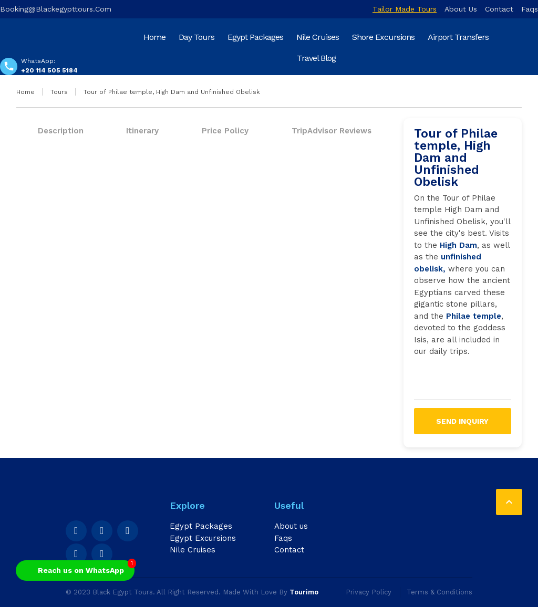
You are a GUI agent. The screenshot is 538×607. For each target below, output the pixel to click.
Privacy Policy (368, 592)
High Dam (458, 245)
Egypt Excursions (203, 538)
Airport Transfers (458, 37)
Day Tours (196, 37)
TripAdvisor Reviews (331, 130)
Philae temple (473, 316)
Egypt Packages (255, 37)
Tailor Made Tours (405, 9)
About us (460, 9)
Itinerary (142, 130)
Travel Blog (316, 58)
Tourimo (303, 592)
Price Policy (225, 130)
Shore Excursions (383, 37)
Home (154, 37)
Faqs (529, 9)
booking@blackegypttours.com (55, 9)
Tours (59, 92)
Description (61, 130)
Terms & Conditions (439, 592)
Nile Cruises (317, 37)
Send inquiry (462, 421)
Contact (499, 9)
